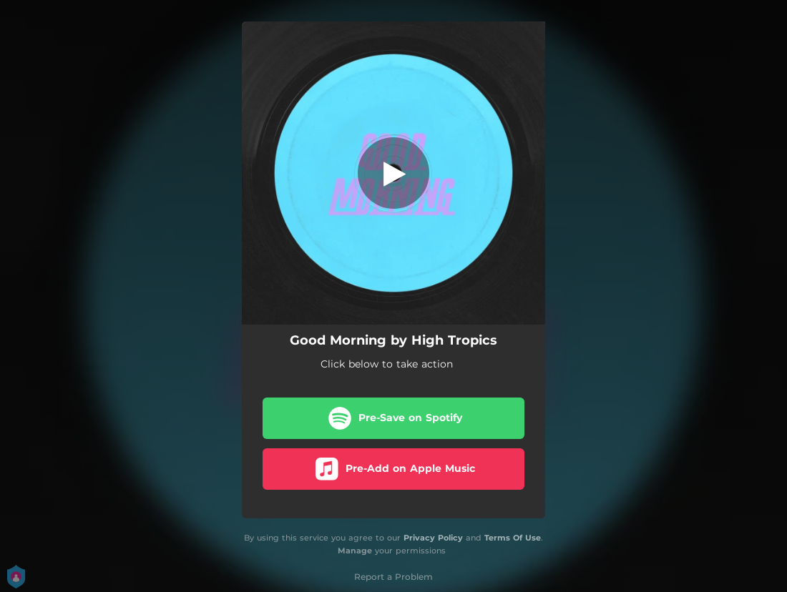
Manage (355, 551)
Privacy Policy (433, 538)
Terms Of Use (512, 538)
